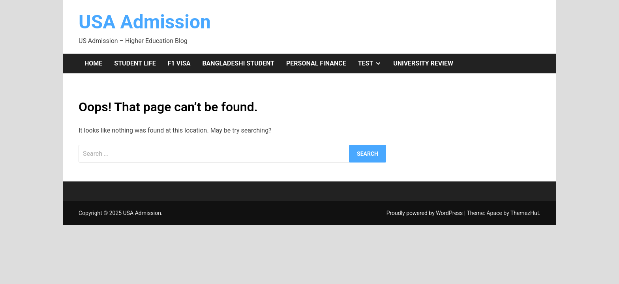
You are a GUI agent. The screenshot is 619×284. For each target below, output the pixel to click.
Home (93, 63)
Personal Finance (316, 63)
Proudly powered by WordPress (425, 213)
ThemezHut (524, 213)
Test (372, 63)
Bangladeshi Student (238, 63)
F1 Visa (179, 63)
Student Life (135, 63)
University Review (423, 63)
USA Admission (145, 22)
